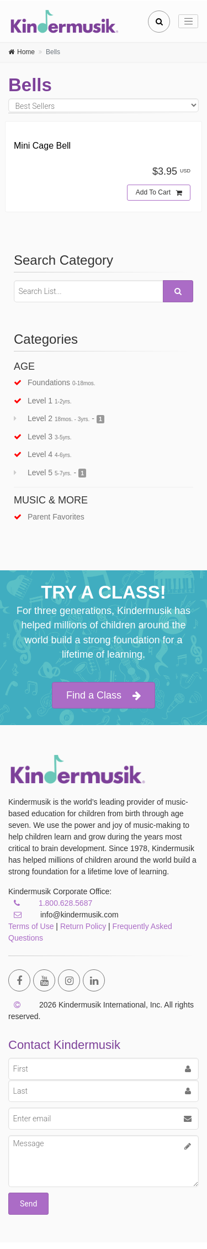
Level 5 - (50, 472)
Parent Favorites (49, 516)
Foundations (54, 382)
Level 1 (43, 400)
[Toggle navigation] (188, 21)
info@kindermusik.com (63, 914)
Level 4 (43, 454)
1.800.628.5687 (65, 903)
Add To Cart (159, 193)
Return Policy (83, 926)
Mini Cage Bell (42, 145)
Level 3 (43, 436)
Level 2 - (59, 418)
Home (26, 52)
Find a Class (103, 696)
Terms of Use (31, 926)
